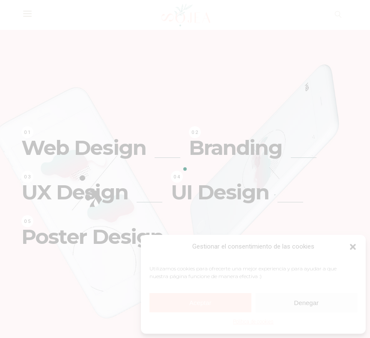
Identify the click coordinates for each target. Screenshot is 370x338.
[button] (353, 247)
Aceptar (200, 302)
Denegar (306, 302)
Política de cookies (253, 322)
